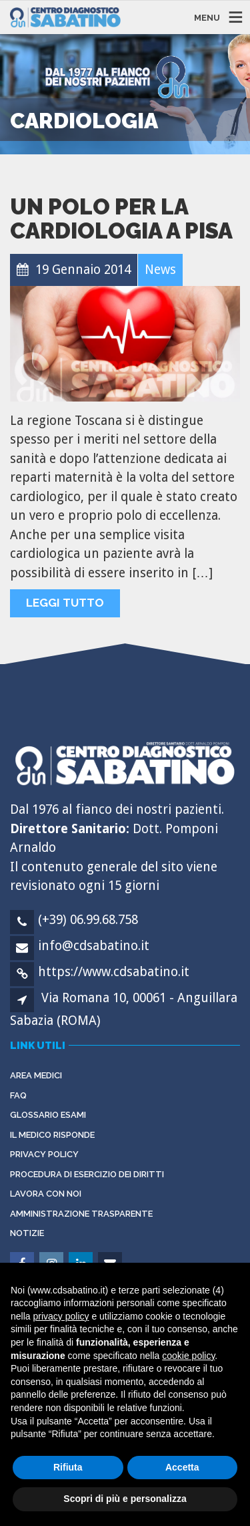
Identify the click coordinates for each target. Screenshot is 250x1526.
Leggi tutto (65, 602)
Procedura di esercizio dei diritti (87, 1174)
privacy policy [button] (61, 1316)
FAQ (18, 1095)
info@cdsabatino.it (93, 945)
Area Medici (36, 1075)
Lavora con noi (45, 1194)
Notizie (27, 1233)
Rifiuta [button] (68, 1467)
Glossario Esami (48, 1115)
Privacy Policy (44, 1154)
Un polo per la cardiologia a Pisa (121, 219)
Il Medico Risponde (52, 1135)
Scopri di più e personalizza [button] (124, 1498)
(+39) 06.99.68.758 (88, 919)
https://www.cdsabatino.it (113, 971)
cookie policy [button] (188, 1355)
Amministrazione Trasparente (81, 1214)
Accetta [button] (182, 1467)
